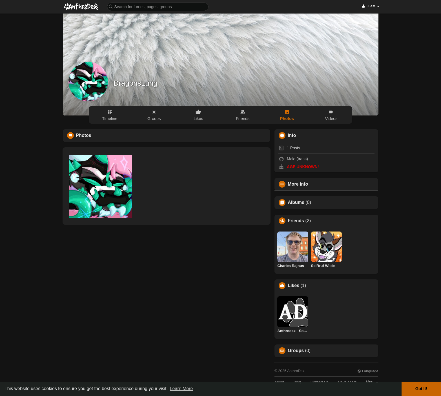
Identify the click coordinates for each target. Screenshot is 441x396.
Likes (293, 285)
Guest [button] (370, 6)
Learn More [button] (181, 388)
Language (367, 371)
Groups (296, 350)
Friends (296, 221)
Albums (296, 202)
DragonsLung (136, 83)
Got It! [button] (421, 388)
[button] (157, 6)
